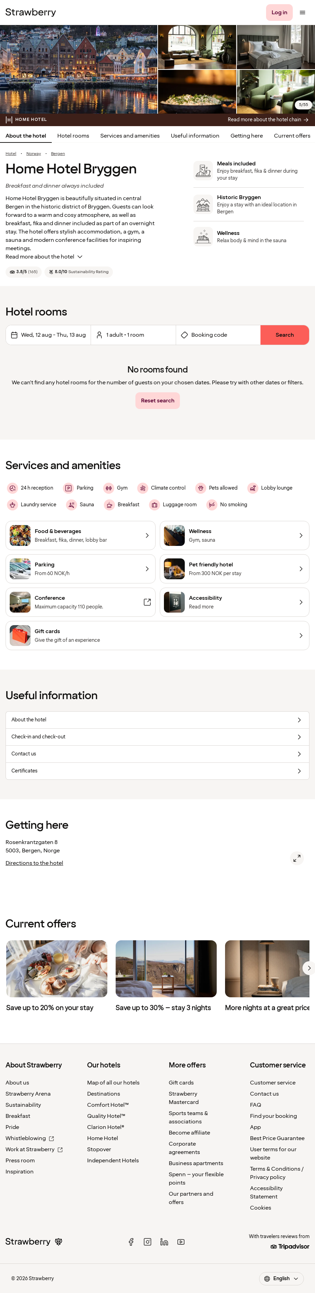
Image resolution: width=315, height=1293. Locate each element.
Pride (12, 1127)
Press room (20, 1160)
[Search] (284, 335)
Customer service (273, 1083)
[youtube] (181, 1242)
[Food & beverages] (81, 535)
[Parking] (81, 568)
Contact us (264, 1094)
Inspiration (20, 1172)
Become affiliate (189, 1133)
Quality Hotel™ (106, 1116)
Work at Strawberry (34, 1149)
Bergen (58, 154)
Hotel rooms (73, 136)
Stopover (99, 1149)
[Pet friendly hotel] (235, 568)
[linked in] (164, 1242)
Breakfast (18, 1116)
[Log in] (279, 12)
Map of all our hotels (113, 1083)
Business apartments (196, 1163)
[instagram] (147, 1242)
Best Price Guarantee (277, 1138)
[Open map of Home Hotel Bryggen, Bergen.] (297, 858)
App (255, 1127)
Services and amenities (130, 136)
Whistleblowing (30, 1138)
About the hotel (26, 136)
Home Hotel (102, 1138)
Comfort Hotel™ (108, 1105)
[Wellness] (235, 535)
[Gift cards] (157, 635)
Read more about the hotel (45, 257)
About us (17, 1083)
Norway (33, 154)
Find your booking (273, 1116)
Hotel (11, 154)
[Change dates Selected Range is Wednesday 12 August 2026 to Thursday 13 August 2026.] (48, 335)
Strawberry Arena (28, 1094)
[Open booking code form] (218, 335)
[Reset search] (157, 400)
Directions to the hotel (34, 863)
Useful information (195, 136)
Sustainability (23, 1105)
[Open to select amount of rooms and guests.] (133, 335)
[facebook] (131, 1242)
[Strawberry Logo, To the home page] (31, 12)
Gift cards (181, 1083)
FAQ (255, 1105)
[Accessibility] (235, 602)
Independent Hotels (113, 1160)
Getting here (247, 136)
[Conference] (81, 602)
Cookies (260, 1208)
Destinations (103, 1094)
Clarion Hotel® (105, 1127)
